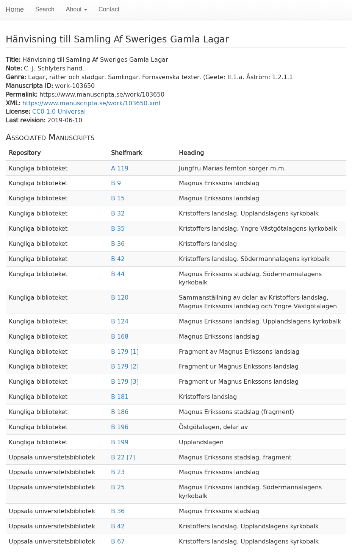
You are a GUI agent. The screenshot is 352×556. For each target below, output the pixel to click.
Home (15, 9)
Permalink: (22, 94)
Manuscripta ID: (30, 85)
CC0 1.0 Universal (59, 111)
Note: (15, 68)
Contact (109, 9)
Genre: (17, 76)
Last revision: (26, 120)
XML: (14, 103)
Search (45, 9)
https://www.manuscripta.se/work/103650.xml (91, 103)
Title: (14, 59)
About (76, 9)
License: (19, 111)
